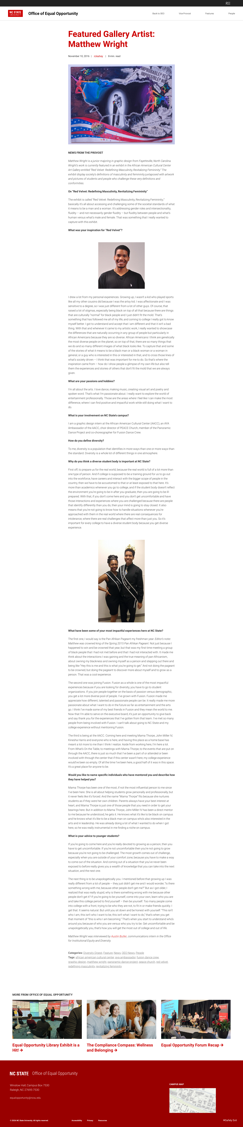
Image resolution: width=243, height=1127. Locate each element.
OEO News (128, 952)
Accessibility (77, 1120)
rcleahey (98, 56)
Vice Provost (185, 13)
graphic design (77, 961)
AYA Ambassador (125, 957)
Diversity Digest (92, 952)
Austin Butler (119, 936)
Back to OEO (158, 13)
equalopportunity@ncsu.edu (25, 1097)
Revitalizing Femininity (109, 966)
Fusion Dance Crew (148, 957)
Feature (108, 952)
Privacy (90, 1120)
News (117, 952)
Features (209, 13)
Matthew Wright (96, 961)
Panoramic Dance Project (123, 961)
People (231, 13)
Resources (102, 1120)
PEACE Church (147, 961)
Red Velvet (162, 961)
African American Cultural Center (95, 957)
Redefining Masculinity (81, 966)
